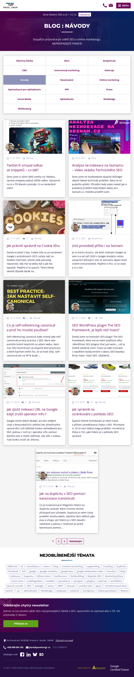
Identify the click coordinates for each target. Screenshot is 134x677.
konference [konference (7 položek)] (60, 576)
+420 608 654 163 (105, 5)
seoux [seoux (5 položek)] (51, 585)
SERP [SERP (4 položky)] (60, 585)
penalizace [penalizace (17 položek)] (64, 580)
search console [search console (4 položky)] (15, 585)
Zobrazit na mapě (64, 640)
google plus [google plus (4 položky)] (67, 571)
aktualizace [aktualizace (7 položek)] (33, 566)
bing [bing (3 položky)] (55, 566)
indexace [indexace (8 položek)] (15, 576)
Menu (125, 5)
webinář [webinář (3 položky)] (74, 590)
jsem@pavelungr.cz (111, 5)
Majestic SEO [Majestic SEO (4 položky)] (94, 576)
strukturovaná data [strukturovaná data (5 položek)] (116, 585)
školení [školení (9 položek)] (124, 590)
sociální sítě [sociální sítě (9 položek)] (85, 585)
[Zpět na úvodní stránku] (10, 5)
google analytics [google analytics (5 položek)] (48, 571)
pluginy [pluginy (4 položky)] (91, 580)
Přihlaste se (21, 623)
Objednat (84, 14)
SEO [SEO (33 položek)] (29, 585)
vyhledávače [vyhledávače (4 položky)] (30, 590)
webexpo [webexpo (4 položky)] (61, 590)
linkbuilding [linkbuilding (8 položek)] (77, 576)
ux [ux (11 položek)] (18, 590)
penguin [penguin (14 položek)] (78, 580)
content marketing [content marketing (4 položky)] (72, 566)
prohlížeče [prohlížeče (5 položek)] (116, 580)
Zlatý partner (91, 668)
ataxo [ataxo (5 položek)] (46, 566)
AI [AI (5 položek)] (22, 566)
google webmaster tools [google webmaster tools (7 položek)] (90, 571)
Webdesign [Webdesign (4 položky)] (47, 590)
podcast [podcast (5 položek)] (102, 580)
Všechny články (24, 60)
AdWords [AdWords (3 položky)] (12, 566)
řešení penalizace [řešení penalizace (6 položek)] (107, 590)
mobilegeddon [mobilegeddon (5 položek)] (35, 580)
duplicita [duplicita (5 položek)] (121, 566)
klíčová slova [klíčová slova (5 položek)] (44, 576)
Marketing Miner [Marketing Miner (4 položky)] (114, 576)
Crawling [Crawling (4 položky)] (108, 566)
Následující (75, 541)
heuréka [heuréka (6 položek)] (111, 571)
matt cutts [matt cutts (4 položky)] (17, 580)
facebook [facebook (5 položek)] (13, 571)
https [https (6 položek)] (122, 571)
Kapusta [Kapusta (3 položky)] (28, 576)
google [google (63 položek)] (32, 571)
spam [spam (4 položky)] (98, 585)
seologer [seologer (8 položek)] (39, 585)
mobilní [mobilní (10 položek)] (50, 580)
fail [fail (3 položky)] (24, 571)
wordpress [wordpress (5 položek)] (88, 590)
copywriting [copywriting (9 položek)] (92, 566)
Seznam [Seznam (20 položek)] (71, 585)
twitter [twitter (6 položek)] (9, 590)
